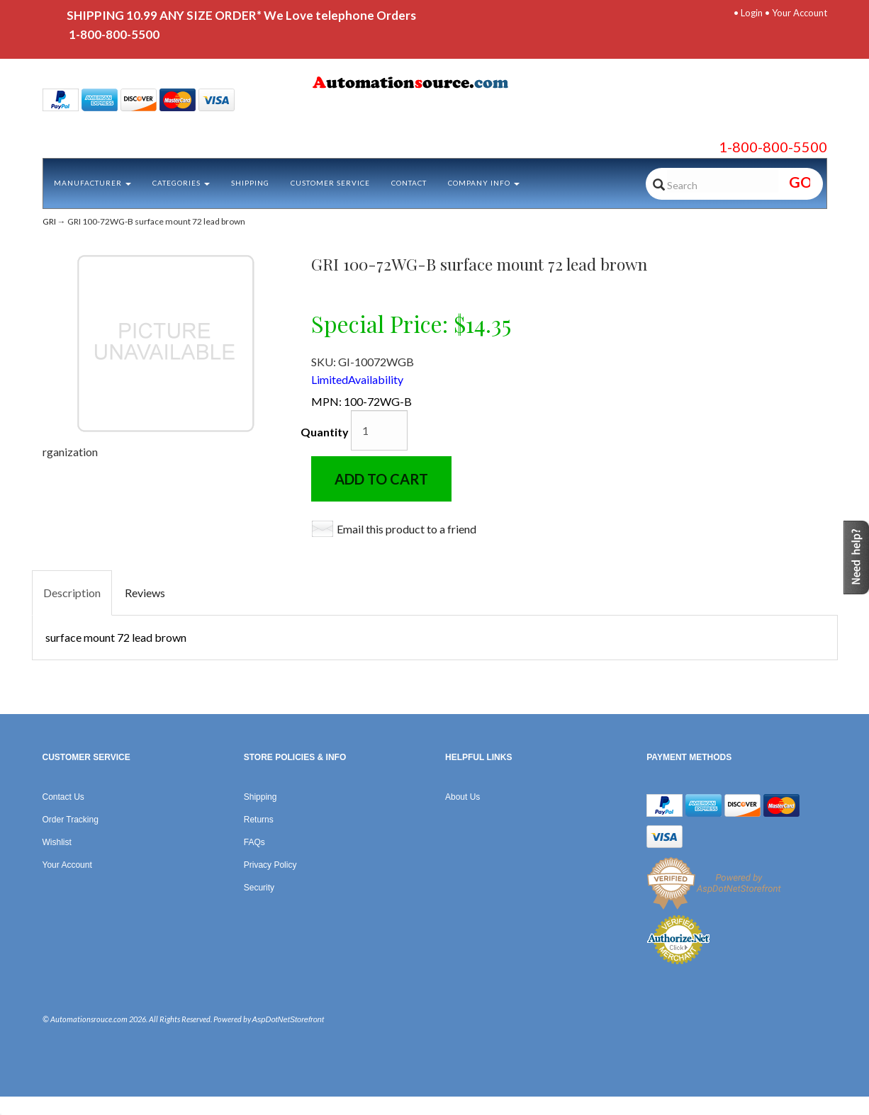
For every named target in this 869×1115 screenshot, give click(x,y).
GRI (49, 221)
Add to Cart (381, 478)
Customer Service (330, 183)
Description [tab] (72, 592)
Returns (259, 820)
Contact (409, 183)
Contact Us (63, 797)
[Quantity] (379, 430)
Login (752, 12)
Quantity (325, 431)
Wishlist (57, 842)
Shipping (250, 183)
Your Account (799, 12)
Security (259, 888)
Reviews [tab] (145, 592)
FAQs (254, 842)
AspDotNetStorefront (288, 1019)
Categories (181, 183)
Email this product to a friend (406, 529)
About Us (462, 797)
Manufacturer (92, 183)
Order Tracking (71, 820)
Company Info (484, 183)
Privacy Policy (270, 865)
